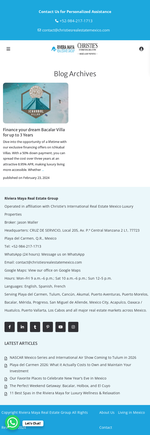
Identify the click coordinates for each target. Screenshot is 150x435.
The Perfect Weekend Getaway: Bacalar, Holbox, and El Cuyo (60, 385)
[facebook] (9, 327)
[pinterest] (48, 327)
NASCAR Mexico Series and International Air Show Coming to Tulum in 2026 (73, 357)
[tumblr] (35, 327)
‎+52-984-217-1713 (76, 20)
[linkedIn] (22, 327)
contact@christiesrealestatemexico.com (76, 29)
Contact (105, 427)
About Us (107, 412)
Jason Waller (27, 222)
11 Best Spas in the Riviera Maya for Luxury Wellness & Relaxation (65, 393)
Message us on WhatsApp (63, 254)
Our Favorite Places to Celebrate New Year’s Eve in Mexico (58, 378)
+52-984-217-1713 (26, 246)
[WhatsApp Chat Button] (12, 422)
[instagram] (73, 327)
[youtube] (60, 327)
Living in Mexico (131, 412)
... (43, 169)
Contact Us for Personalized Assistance (75, 11)
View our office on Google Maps (54, 270)
